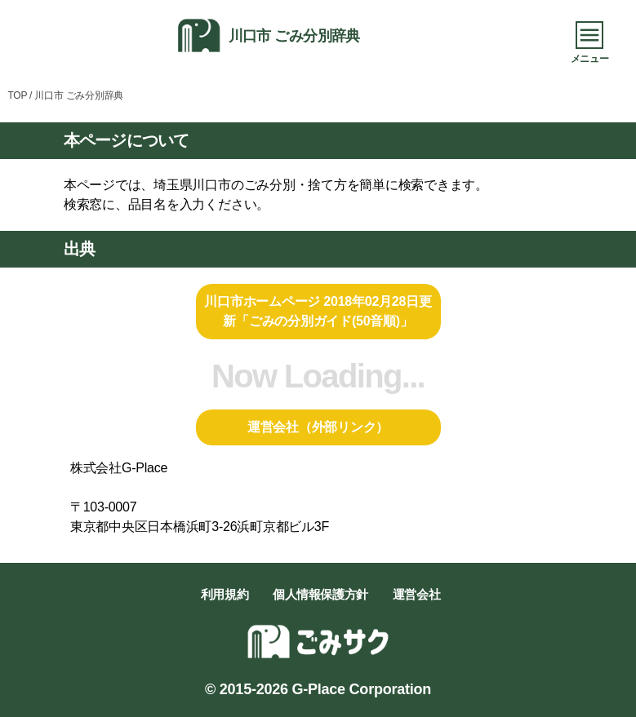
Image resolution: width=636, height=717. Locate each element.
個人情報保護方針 (320, 594)
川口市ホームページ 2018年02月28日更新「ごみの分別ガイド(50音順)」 (317, 311)
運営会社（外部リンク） (318, 427)
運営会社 (416, 594)
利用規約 (224, 594)
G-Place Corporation (361, 689)
